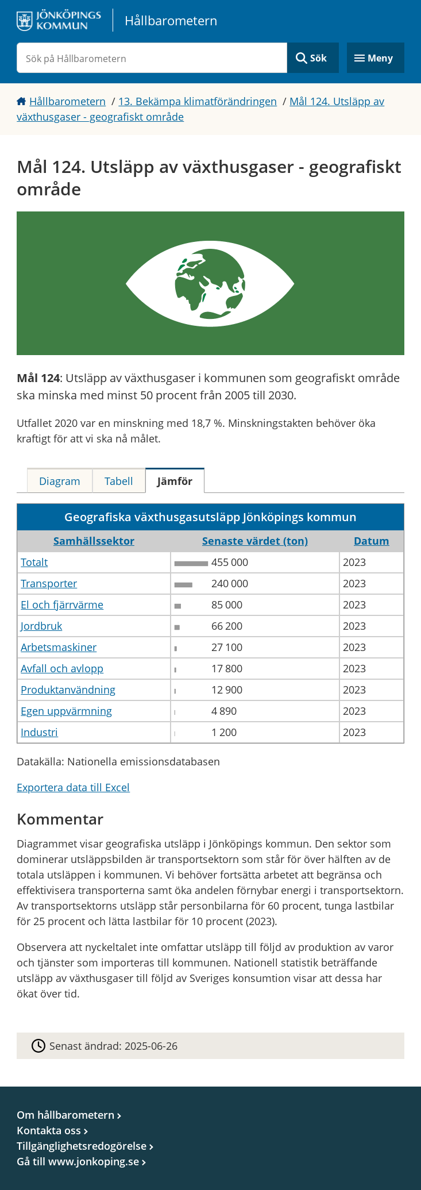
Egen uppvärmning (66, 711)
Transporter (49, 583)
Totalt (34, 562)
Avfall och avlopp (62, 668)
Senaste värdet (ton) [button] (255, 541)
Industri (39, 732)
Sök (318, 58)
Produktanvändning (68, 689)
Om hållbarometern (65, 1115)
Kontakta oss (49, 1130)
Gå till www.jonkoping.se (78, 1161)
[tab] (59, 480)
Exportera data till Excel (73, 787)
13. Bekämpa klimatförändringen (197, 101)
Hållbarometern (67, 101)
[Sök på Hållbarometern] (152, 58)
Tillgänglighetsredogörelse (81, 1146)
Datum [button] (371, 541)
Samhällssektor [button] (93, 541)
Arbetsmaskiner (58, 647)
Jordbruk (41, 626)
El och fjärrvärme (62, 604)
